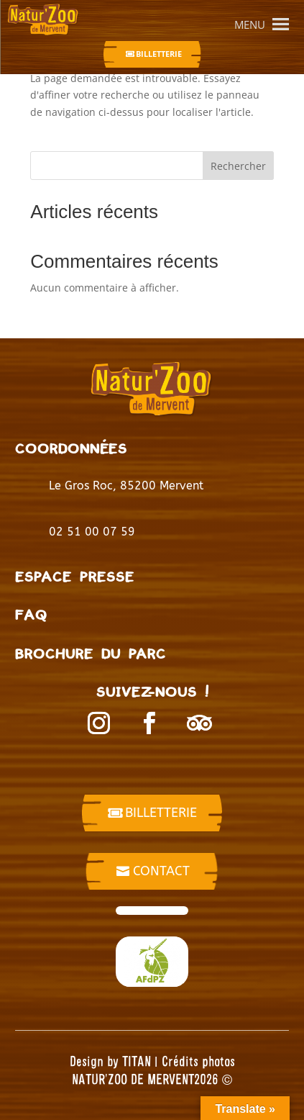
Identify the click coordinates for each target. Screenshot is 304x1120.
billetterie (161, 813)
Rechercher (238, 166)
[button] (249, 24)
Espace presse (74, 576)
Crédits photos (198, 1060)
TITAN (136, 1060)
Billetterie (159, 53)
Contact (161, 871)
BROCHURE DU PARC (90, 653)
